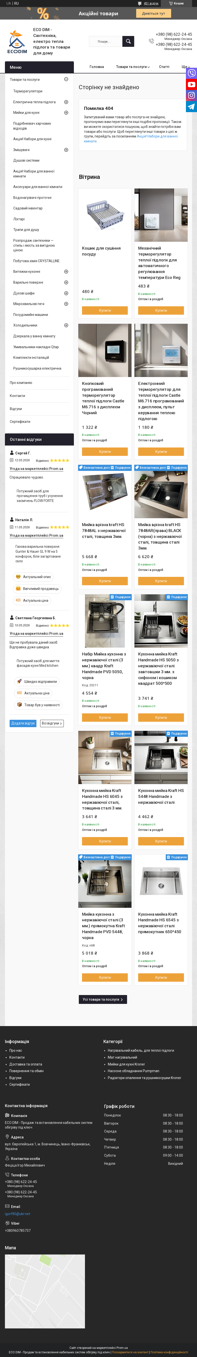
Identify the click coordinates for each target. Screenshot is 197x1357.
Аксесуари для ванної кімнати (37, 187)
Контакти (17, 396)
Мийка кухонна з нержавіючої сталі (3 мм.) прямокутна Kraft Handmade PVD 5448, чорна (103, 926)
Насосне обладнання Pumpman (133, 1071)
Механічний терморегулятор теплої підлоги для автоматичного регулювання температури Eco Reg (159, 263)
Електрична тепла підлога (34, 102)
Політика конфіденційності (169, 1352)
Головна (97, 67)
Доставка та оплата (25, 1064)
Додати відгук (23, 723)
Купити (105, 310)
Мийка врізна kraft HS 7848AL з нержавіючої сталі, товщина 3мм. (104, 530)
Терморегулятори (27, 91)
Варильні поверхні (28, 282)
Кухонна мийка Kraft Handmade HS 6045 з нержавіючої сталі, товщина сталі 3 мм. (102, 799)
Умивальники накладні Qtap (36, 347)
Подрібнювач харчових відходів (32, 125)
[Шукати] (128, 41)
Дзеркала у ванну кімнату (34, 336)
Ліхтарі (19, 219)
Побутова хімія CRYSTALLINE (36, 261)
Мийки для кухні (26, 113)
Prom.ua (122, 1348)
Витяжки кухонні (26, 272)
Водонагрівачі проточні (32, 198)
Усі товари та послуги (101, 999)
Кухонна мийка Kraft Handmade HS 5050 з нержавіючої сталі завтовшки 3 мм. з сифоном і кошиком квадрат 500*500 (158, 669)
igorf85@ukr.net (17, 1214)
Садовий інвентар (28, 208)
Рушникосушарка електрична (37, 368)
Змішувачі (21, 150)
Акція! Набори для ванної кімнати (33, 173)
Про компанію (21, 383)
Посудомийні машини (30, 315)
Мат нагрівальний (122, 1057)
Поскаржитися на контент (130, 1352)
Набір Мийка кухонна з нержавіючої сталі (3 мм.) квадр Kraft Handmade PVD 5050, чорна (104, 666)
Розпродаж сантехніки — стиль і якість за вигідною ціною (34, 245)
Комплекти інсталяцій (31, 358)
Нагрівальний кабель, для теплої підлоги (141, 1050)
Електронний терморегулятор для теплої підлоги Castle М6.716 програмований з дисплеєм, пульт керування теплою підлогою (161, 401)
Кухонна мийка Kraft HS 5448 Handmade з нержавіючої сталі (161, 796)
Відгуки (16, 409)
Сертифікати (20, 422)
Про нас (15, 1050)
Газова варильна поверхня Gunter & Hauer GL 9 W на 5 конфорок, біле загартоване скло (38, 554)
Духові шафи (23, 293)
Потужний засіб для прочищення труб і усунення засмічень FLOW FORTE (40, 496)
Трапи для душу (26, 230)
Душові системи (26, 160)
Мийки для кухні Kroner (126, 1064)
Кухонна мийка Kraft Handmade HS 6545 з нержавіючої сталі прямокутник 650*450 (159, 923)
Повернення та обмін (26, 1071)
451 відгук (151, 3)
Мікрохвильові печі (28, 304)
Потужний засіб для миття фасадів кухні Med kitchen (38, 663)
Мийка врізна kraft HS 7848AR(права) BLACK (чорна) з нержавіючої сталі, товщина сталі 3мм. (160, 536)
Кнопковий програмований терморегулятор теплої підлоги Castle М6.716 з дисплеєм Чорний (103, 398)
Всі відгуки (50, 723)
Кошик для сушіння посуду (101, 251)
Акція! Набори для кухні (32, 139)
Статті (164, 67)
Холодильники (25, 325)
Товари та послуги (131, 67)
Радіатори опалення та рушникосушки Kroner (144, 1078)
